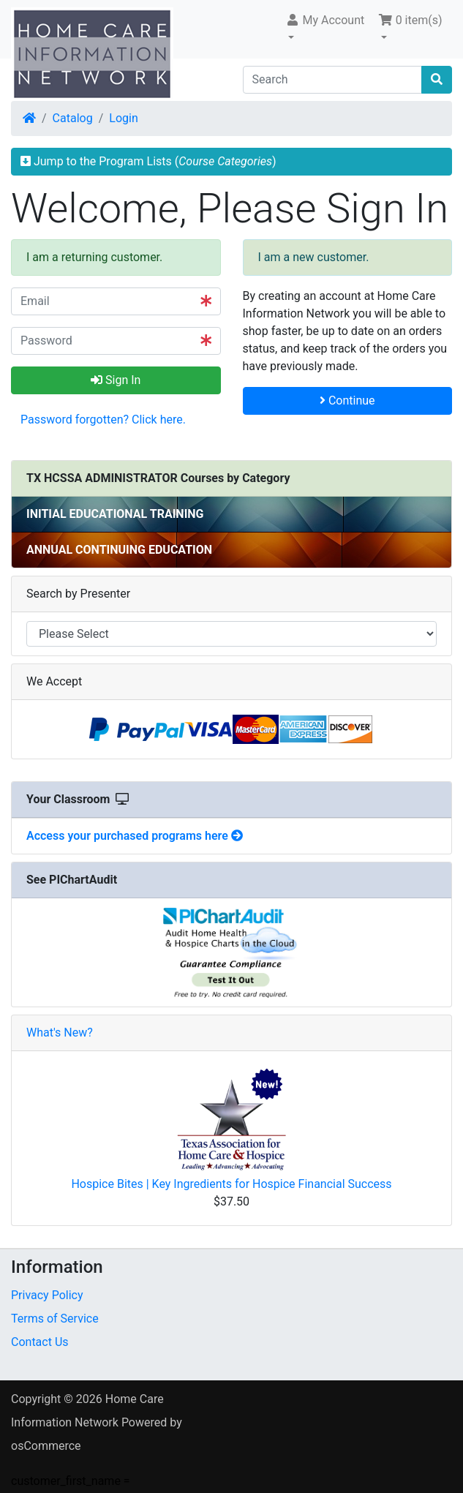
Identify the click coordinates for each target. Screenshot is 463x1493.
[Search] (333, 80)
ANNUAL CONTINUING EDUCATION (119, 550)
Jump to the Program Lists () (148, 161)
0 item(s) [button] (410, 20)
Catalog (73, 118)
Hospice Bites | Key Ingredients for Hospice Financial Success (231, 1184)
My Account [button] (325, 20)
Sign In (115, 380)
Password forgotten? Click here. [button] (103, 419)
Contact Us (40, 1342)
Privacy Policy (47, 1295)
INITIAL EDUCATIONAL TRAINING (115, 514)
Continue (347, 400)
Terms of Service (55, 1318)
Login (123, 118)
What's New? (59, 1032)
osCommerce (46, 1446)
